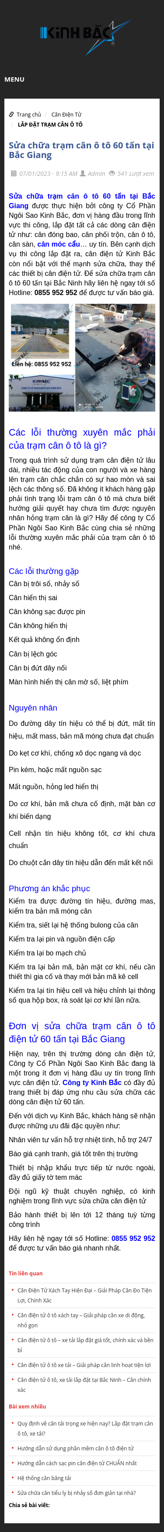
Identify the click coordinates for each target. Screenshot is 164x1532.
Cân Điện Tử (66, 114)
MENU (14, 79)
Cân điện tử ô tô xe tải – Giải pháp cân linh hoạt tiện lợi (84, 1365)
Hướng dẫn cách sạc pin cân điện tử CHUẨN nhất (77, 1463)
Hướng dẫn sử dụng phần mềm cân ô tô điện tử (75, 1448)
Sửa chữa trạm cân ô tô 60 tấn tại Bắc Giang (81, 150)
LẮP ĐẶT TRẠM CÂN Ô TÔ (50, 124)
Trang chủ (29, 114)
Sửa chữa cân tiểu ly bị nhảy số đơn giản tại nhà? (76, 1493)
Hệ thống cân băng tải (44, 1478)
